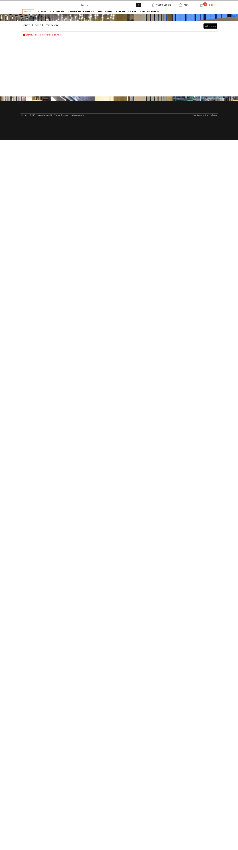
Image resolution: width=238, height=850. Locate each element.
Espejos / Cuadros (126, 11)
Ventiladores (105, 11)
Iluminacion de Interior (51, 11)
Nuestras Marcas (149, 11)
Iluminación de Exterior (81, 11)
